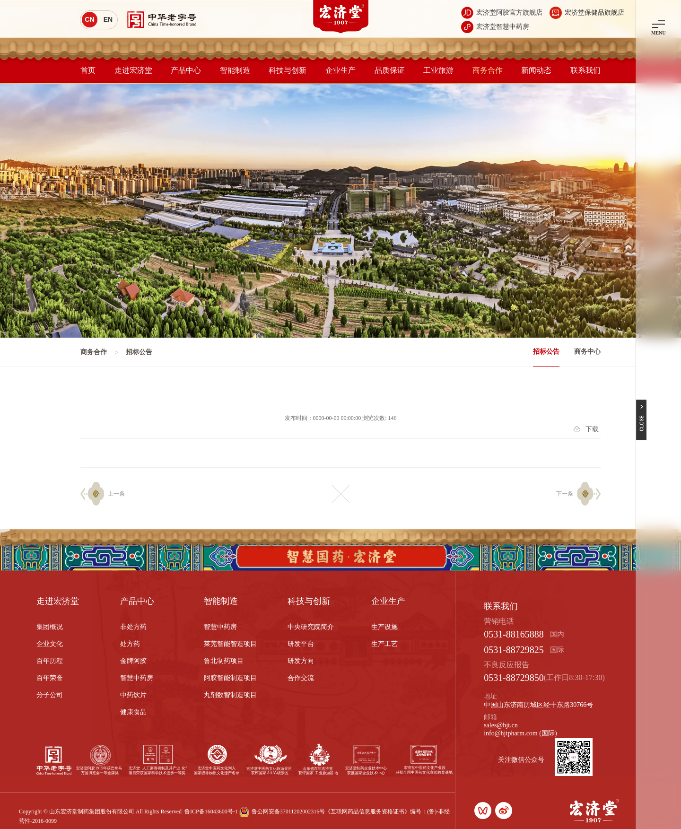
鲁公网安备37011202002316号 (288, 811)
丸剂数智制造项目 (230, 694)
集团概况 (49, 626)
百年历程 (49, 660)
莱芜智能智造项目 (230, 643)
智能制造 (235, 70)
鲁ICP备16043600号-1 (211, 811)
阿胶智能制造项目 (230, 677)
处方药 (130, 643)
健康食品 (133, 712)
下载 (592, 429)
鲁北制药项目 (224, 660)
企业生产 (340, 70)
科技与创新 (287, 70)
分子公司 (49, 694)
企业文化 (49, 643)
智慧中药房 (136, 677)
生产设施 (384, 626)
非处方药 (133, 626)
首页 (88, 70)
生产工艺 (384, 643)
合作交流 (301, 677)
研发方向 (301, 660)
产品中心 (186, 70)
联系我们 (585, 70)
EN (108, 19)
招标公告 (546, 351)
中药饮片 (133, 694)
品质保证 (390, 70)
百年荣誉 (49, 677)
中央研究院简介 (311, 626)
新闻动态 (536, 70)
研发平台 (301, 643)
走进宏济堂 (133, 70)
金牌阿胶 (133, 660)
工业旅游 (438, 70)
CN (89, 19)
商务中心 (587, 351)
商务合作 (487, 70)
